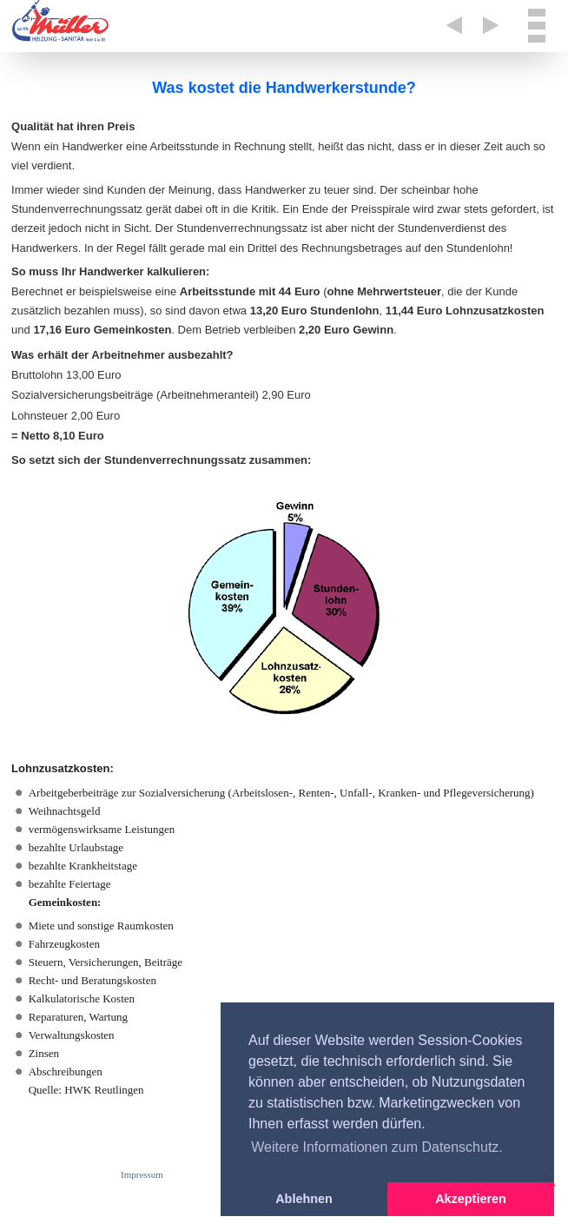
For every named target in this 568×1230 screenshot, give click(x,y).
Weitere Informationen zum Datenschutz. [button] (377, 1147)
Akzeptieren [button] (470, 1199)
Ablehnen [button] (304, 1199)
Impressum (142, 1174)
